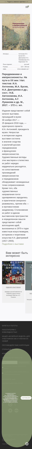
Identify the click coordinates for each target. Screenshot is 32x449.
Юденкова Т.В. (23, 62)
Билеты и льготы (9, 326)
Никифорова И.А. (24, 60)
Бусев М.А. (22, 56)
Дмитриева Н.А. (24, 58)
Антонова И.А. (23, 54)
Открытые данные (10, 349)
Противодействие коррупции (15, 345)
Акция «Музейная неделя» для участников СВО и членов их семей (16, 338)
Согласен (26, 398)
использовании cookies (9, 398)
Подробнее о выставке (13, 244)
